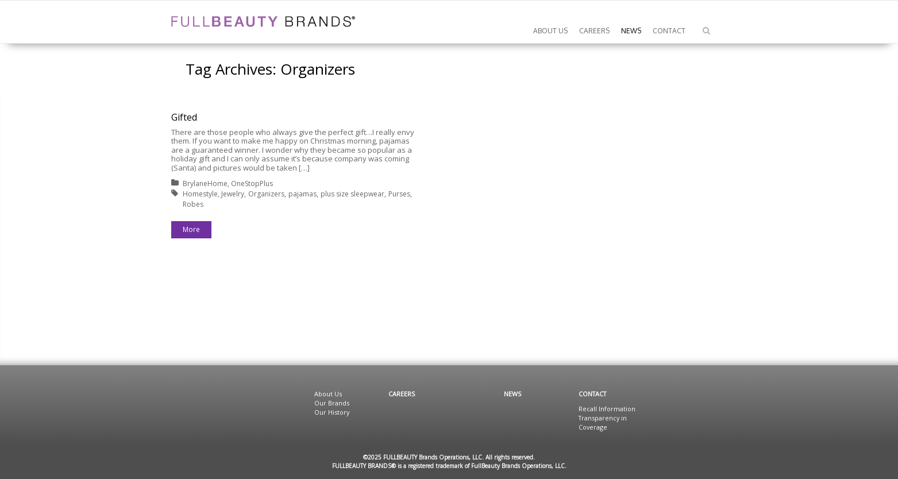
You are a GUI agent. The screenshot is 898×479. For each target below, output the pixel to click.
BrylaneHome (205, 183)
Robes (193, 204)
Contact (592, 393)
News (512, 393)
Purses (399, 194)
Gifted (184, 117)
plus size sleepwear (352, 194)
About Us (328, 393)
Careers (401, 393)
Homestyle (200, 194)
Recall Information (607, 408)
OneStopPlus (252, 183)
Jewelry (232, 194)
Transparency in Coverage (603, 422)
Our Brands (331, 403)
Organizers (266, 194)
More (191, 229)
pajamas (302, 194)
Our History (331, 412)
